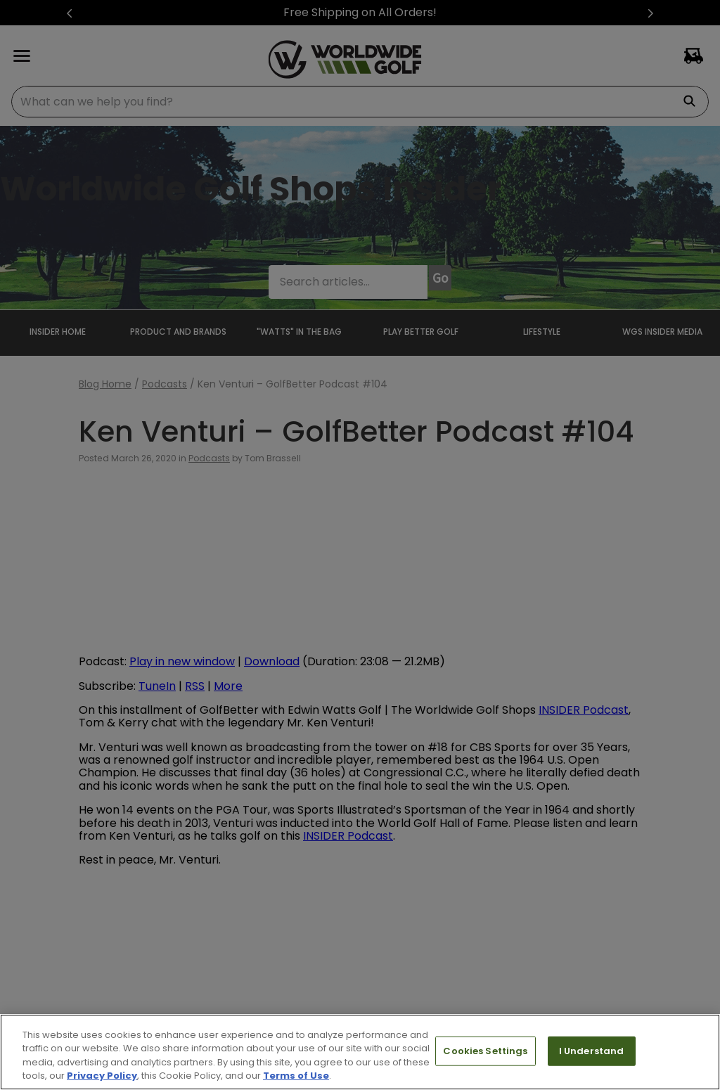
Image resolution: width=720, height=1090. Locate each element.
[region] (360, 1052)
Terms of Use (296, 1075)
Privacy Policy (102, 1075)
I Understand (591, 1051)
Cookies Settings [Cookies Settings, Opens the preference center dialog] (485, 1051)
